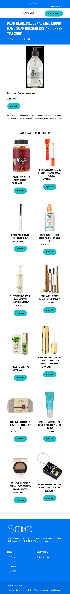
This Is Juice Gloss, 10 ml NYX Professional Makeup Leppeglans (49, 172)
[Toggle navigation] (10, 13)
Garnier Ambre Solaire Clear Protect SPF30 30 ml (49, 238)
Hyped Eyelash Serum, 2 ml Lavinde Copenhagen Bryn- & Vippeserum (49, 360)
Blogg (13, 571)
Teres (13, 557)
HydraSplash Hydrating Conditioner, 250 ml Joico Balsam (49, 424)
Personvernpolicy (41, 590)
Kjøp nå (13, 106)
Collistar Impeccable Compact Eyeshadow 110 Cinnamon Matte (20, 486)
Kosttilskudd (24, 39)
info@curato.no (56, 6)
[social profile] (40, 3)
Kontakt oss (54, 13)
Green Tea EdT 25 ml (20, 366)
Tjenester (15, 561)
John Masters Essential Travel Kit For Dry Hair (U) (20, 424)
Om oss (14, 566)
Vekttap (13, 39)
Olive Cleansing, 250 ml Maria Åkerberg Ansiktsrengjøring (20, 299)
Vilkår (29, 590)
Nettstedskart (55, 590)
